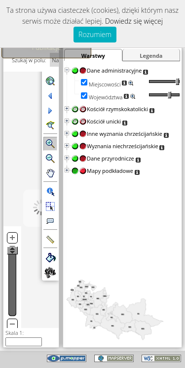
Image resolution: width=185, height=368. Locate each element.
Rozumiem (94, 34)
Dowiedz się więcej (134, 21)
